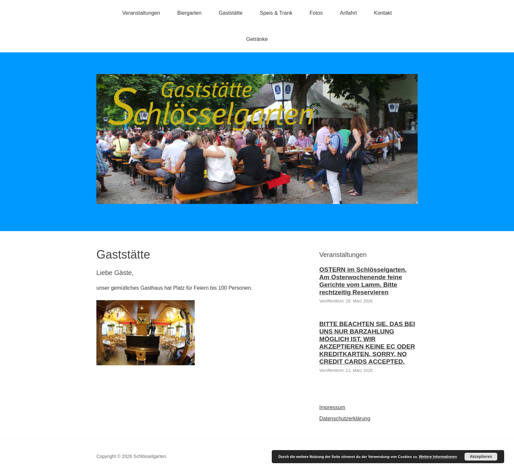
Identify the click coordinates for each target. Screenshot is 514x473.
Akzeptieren (481, 456)
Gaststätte (231, 13)
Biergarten (189, 13)
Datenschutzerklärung (344, 418)
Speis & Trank (276, 13)
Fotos (316, 13)
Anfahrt (348, 13)
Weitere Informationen (438, 457)
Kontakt (383, 13)
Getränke (257, 39)
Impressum (332, 407)
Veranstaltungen (141, 13)
